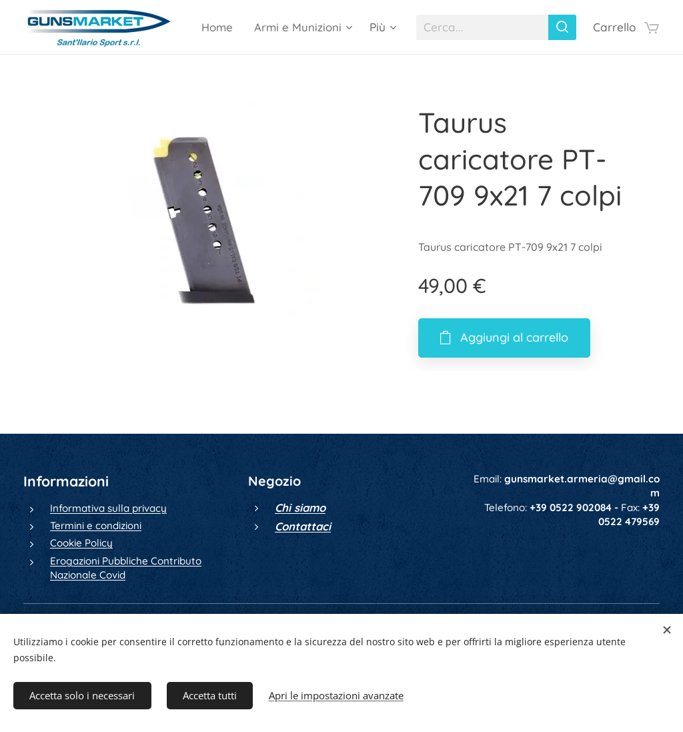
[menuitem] (328, 27)
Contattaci (303, 526)
